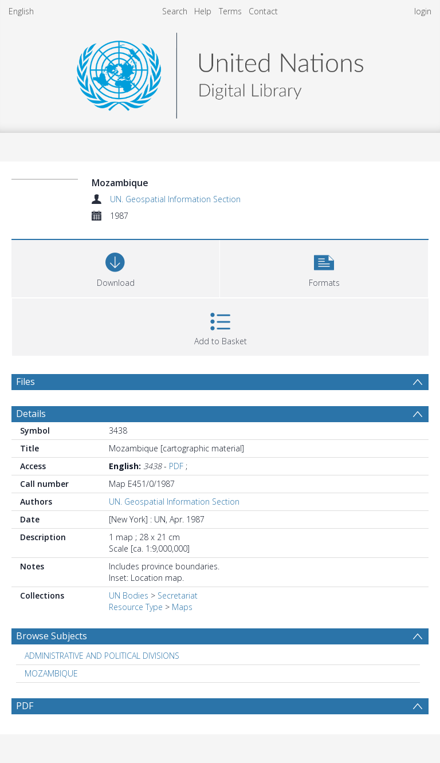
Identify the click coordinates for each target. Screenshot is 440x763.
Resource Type (136, 606)
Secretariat (178, 595)
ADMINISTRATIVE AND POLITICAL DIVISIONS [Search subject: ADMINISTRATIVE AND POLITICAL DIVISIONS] (102, 655)
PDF (176, 466)
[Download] (115, 267)
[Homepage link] (220, 72)
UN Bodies (128, 595)
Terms (230, 11)
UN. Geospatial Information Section (175, 199)
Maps (182, 606)
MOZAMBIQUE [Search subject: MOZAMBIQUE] (51, 673)
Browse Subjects (51, 636)
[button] (324, 267)
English (21, 11)
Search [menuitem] (174, 11)
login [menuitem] (422, 11)
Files (25, 381)
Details (31, 413)
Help (202, 11)
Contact (263, 11)
